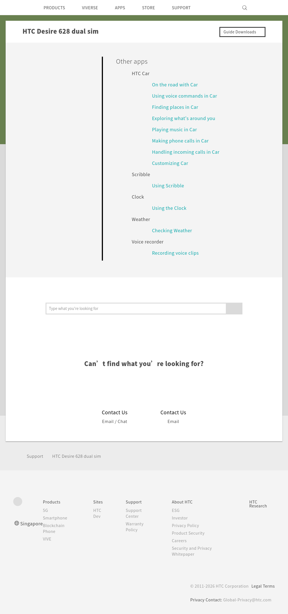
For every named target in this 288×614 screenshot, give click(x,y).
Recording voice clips (177, 252)
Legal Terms (262, 585)
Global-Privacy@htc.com (246, 599)
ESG (177, 510)
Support (36, 456)
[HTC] (20, 7)
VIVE (50, 538)
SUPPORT (193, 7)
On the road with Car (177, 84)
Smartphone (58, 517)
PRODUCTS (56, 7)
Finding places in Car (176, 106)
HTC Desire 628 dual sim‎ (81, 456)
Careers (181, 540)
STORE (157, 7)
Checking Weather (174, 230)
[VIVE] (267, 7)
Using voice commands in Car (186, 95)
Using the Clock (171, 207)
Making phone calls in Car (182, 140)
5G (47, 510)
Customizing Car (171, 162)
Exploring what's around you (186, 118)
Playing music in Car (176, 129)
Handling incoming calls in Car (188, 151)
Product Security (190, 532)
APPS (128, 7)
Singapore (32, 523)
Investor (181, 517)
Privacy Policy (187, 525)
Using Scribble (169, 185)
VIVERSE (95, 7)
